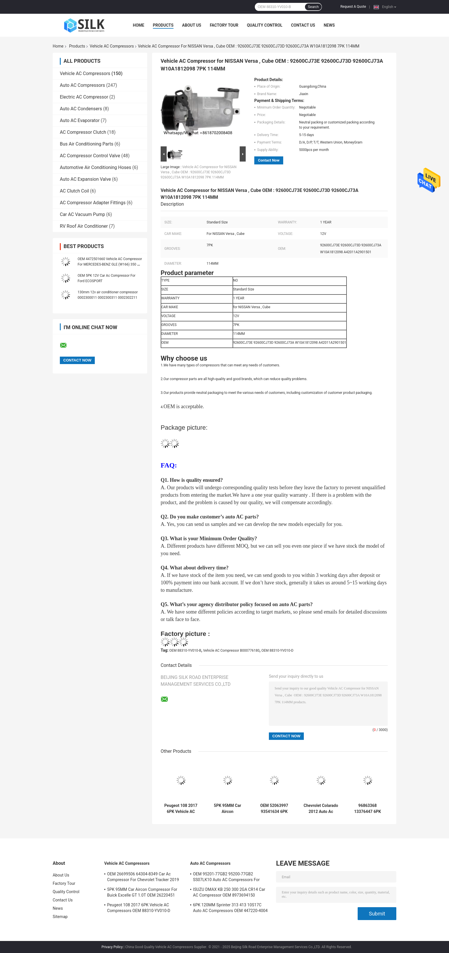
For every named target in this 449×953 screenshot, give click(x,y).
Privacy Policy (112, 947)
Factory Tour (224, 25)
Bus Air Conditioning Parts (86, 144)
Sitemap (60, 916)
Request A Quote (353, 7)
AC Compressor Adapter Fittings (93, 202)
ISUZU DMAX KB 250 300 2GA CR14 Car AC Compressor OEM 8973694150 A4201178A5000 (229, 893)
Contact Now (268, 160)
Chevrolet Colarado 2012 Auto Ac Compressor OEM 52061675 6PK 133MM (321, 808)
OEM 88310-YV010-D (277, 651)
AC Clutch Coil (74, 191)
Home (138, 25)
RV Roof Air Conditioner (84, 226)
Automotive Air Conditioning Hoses (95, 167)
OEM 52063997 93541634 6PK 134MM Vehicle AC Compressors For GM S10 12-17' (274, 808)
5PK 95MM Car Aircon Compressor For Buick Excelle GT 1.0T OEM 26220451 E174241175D (227, 808)
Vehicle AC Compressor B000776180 (231, 651)
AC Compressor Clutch (83, 132)
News (329, 25)
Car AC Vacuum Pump (82, 214)
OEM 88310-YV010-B (185, 651)
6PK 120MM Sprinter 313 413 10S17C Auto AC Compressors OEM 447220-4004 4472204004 (230, 909)
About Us (191, 25)
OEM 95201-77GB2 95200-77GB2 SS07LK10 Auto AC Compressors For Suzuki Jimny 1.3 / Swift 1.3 (226, 878)
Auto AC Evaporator (80, 120)
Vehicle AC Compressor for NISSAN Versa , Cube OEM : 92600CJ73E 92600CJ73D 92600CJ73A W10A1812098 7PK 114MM (199, 172)
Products (163, 25)
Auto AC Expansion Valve (85, 179)
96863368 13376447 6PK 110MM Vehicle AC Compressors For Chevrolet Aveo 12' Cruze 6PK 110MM (367, 808)
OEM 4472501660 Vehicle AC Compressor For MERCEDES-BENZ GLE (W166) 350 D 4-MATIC (110, 264)
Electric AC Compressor (84, 97)
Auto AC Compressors (82, 85)
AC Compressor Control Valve (90, 155)
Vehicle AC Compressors (112, 46)
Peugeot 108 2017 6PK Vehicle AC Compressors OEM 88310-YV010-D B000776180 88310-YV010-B (181, 808)
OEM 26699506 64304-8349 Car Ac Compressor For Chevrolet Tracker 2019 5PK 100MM (143, 878)
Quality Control (264, 25)
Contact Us (303, 25)
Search (313, 7)
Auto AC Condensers (81, 108)
